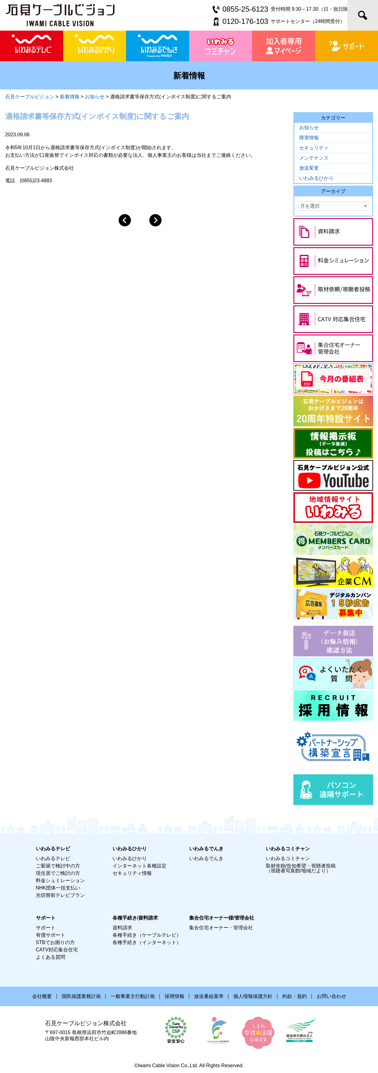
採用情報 (174, 996)
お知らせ (309, 127)
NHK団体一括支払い (58, 887)
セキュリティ (314, 147)
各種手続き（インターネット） (147, 942)
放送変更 (309, 168)
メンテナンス (314, 158)
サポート (45, 927)
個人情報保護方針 (253, 996)
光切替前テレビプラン (60, 895)
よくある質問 (50, 957)
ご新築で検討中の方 (58, 865)
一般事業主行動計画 (133, 996)
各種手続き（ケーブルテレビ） (147, 935)
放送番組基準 (208, 996)
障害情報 (309, 137)
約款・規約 (294, 996)
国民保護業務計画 (81, 996)
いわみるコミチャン (288, 858)
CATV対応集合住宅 (57, 949)
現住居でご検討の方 (58, 873)
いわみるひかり (316, 178)
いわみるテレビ (53, 858)
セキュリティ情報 (132, 873)
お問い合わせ (331, 996)
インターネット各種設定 (139, 865)
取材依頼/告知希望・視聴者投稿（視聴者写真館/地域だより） (301, 868)
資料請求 (122, 927)
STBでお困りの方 (55, 942)
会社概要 (42, 996)
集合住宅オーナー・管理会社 (221, 927)
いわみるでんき (206, 858)
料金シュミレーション (60, 880)
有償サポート (50, 935)
